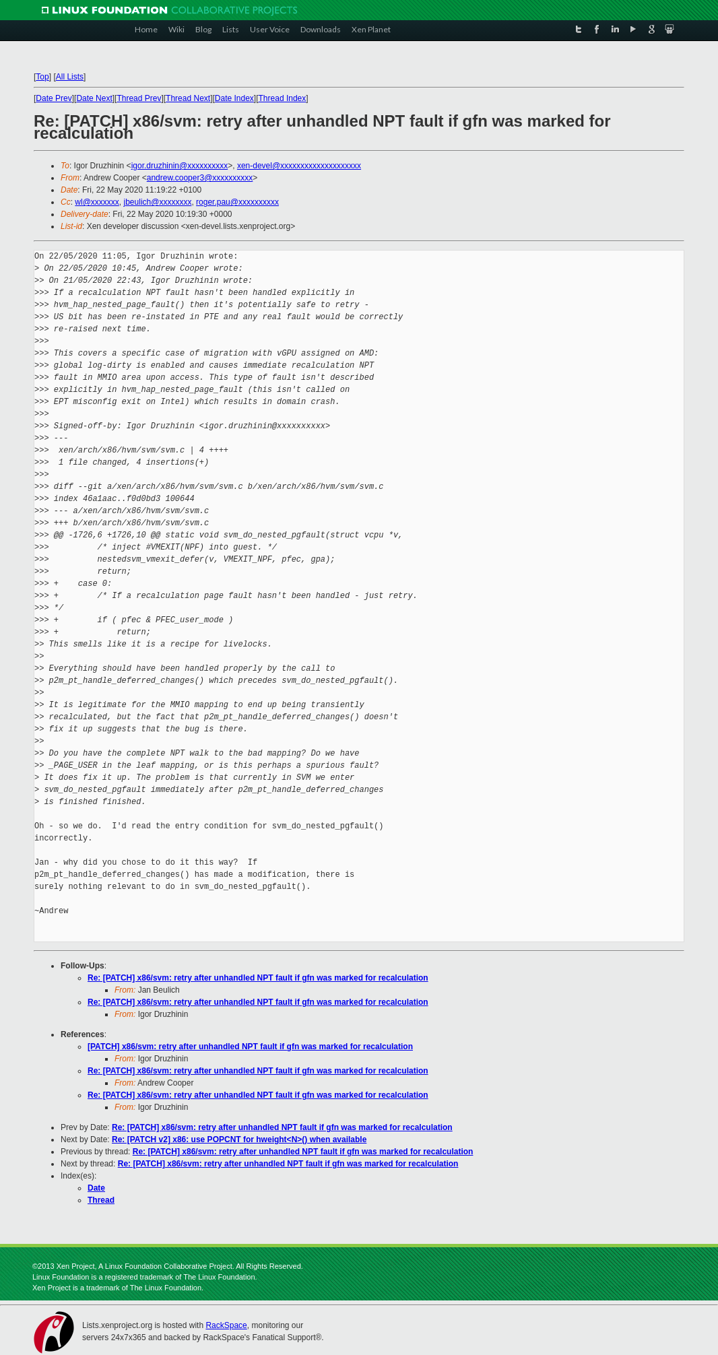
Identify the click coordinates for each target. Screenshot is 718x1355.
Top (42, 76)
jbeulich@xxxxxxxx (158, 202)
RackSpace (226, 1325)
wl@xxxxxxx (97, 202)
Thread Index (282, 98)
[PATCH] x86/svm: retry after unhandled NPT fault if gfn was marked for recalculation (250, 1046)
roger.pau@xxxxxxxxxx (237, 202)
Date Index (234, 98)
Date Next (94, 98)
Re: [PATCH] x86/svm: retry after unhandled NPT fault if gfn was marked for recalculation (258, 978)
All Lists (70, 76)
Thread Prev (139, 98)
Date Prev (53, 98)
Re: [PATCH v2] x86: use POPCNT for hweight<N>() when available (239, 1139)
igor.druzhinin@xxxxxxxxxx (179, 165)
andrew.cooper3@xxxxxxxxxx (200, 178)
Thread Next (188, 98)
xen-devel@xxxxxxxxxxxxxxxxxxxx (299, 165)
